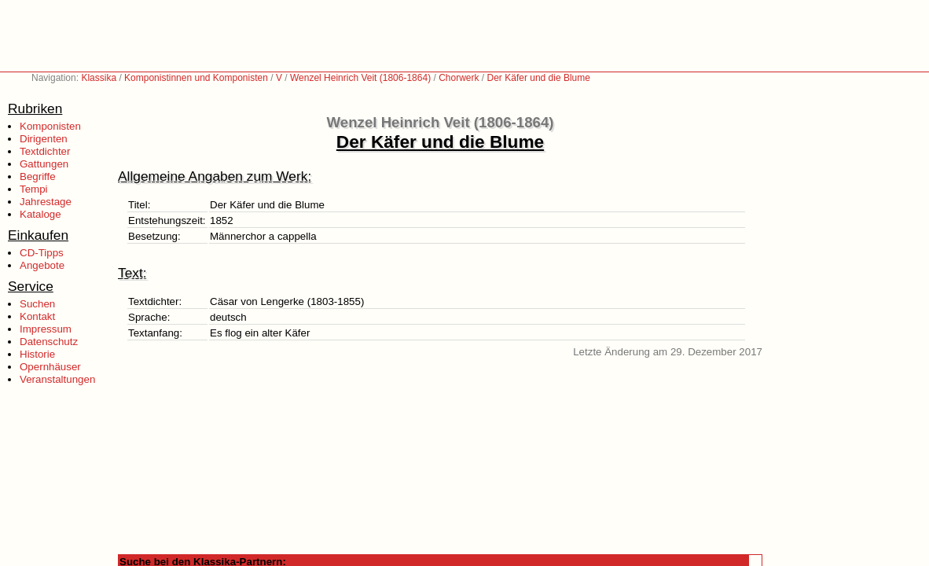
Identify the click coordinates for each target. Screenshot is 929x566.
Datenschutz (49, 341)
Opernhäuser (50, 367)
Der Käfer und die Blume (538, 77)
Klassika (98, 77)
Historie (37, 354)
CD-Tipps (42, 253)
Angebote (42, 265)
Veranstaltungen (57, 379)
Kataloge (40, 214)
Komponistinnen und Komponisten (196, 77)
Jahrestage (46, 202)
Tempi (34, 189)
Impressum (46, 329)
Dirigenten (44, 139)
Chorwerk (459, 77)
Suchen (37, 304)
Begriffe (38, 176)
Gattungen (44, 164)
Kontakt (37, 316)
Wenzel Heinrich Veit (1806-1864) (360, 77)
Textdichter (45, 151)
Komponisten (50, 126)
